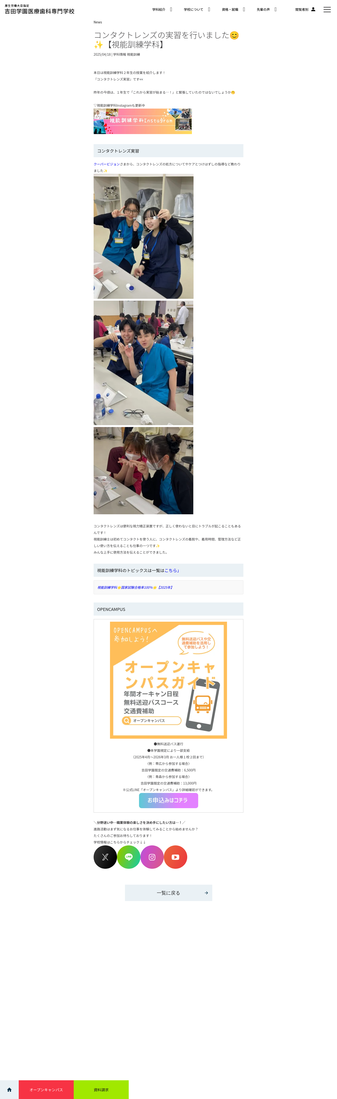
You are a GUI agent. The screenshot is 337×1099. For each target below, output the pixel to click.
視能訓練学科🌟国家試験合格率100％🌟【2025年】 (135, 587)
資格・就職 (233, 9)
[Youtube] (175, 867)
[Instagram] (152, 867)
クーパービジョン (107, 164)
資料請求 (101, 1089)
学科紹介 (162, 9)
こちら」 (172, 570)
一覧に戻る (183, 892)
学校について (197, 9)
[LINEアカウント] (128, 867)
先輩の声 (267, 9)
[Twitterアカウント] (105, 867)
